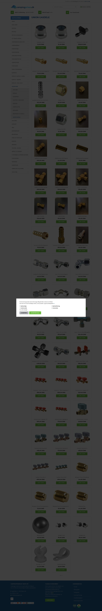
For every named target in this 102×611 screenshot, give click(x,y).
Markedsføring (56, 306)
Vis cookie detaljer (23, 309)
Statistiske (55, 308)
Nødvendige (24, 306)
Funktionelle (24, 308)
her (54, 303)
